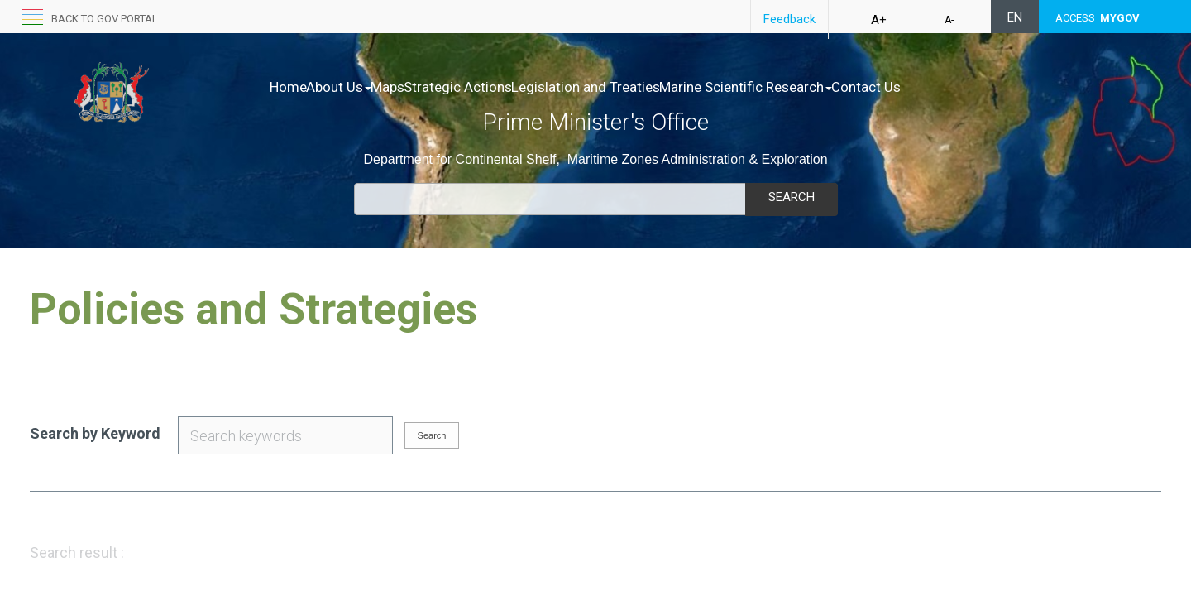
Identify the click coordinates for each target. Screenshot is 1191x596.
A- (949, 20)
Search (791, 197)
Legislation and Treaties (655, 87)
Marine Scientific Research (832, 87)
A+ (879, 19)
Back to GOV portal (104, 18)
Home (288, 87)
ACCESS (1097, 18)
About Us (356, 87)
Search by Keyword (95, 433)
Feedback (789, 19)
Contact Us (970, 87)
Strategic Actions (510, 87)
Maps (422, 87)
